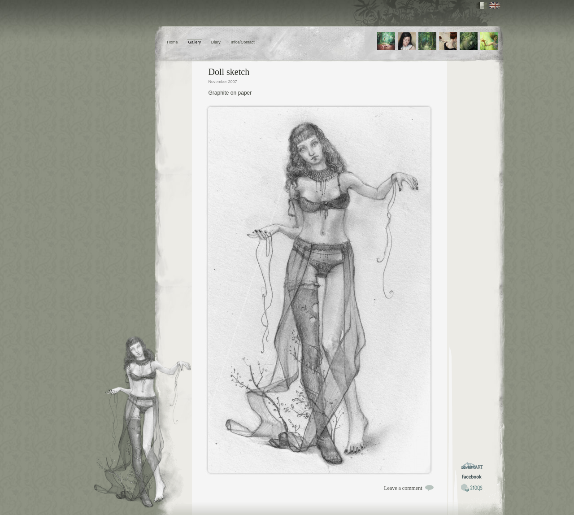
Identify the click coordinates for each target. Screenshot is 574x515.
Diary (216, 42)
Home (172, 42)
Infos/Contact (243, 42)
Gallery (194, 42)
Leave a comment (403, 488)
